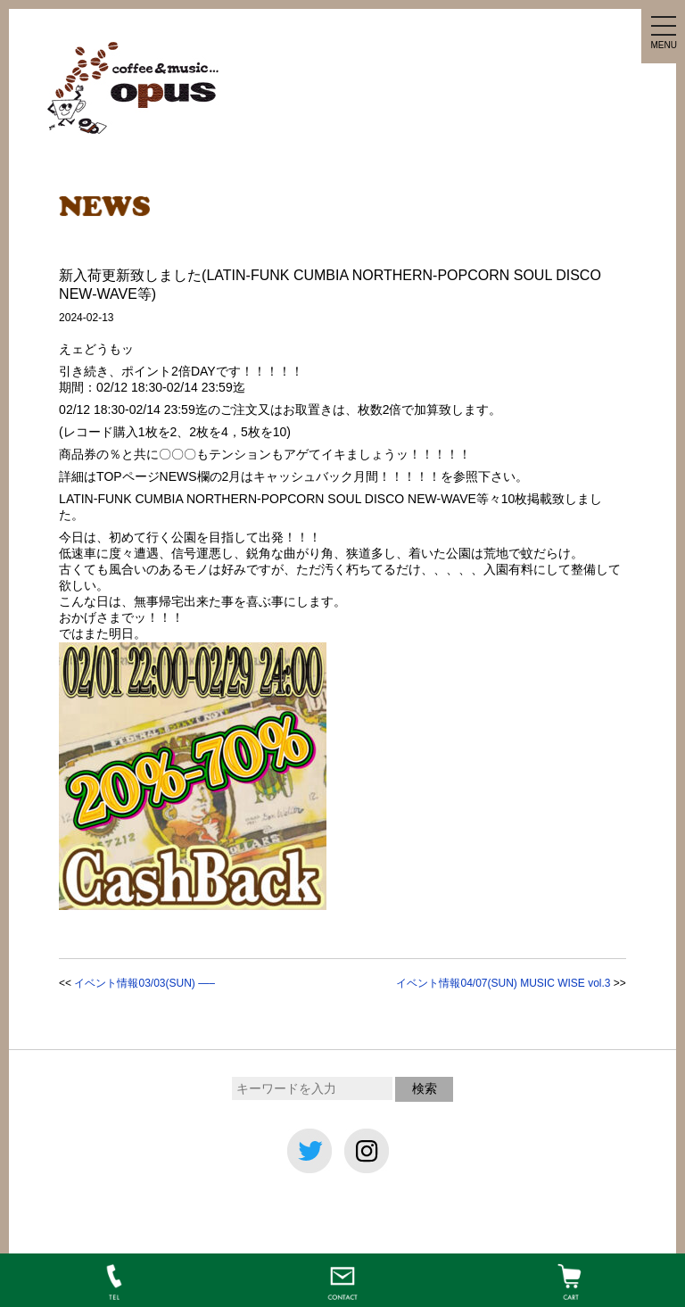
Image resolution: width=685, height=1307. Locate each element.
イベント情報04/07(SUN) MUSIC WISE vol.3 (503, 983)
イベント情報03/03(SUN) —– (144, 983)
